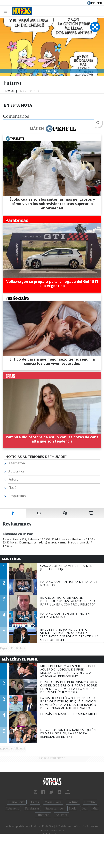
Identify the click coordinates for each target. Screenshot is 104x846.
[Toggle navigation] (6, 11)
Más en (53, 128)
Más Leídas (11, 559)
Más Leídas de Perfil (20, 659)
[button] (97, 122)
